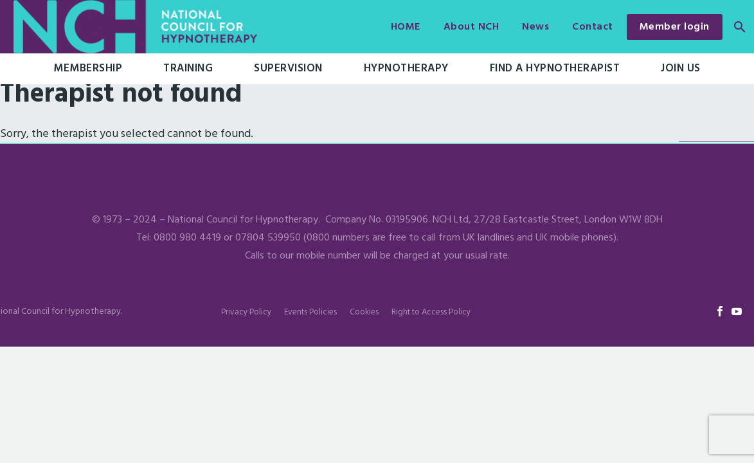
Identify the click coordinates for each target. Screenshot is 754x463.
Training (188, 68)
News (535, 27)
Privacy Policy (246, 312)
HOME (405, 27)
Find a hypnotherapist (555, 68)
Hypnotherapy (406, 68)
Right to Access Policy (431, 312)
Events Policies (310, 312)
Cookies (364, 312)
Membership (87, 68)
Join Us (681, 68)
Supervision (288, 68)
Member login (675, 27)
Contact (592, 27)
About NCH (471, 27)
